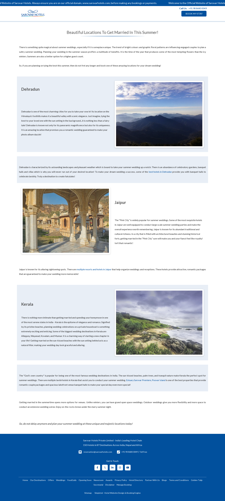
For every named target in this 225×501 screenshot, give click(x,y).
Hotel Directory (136, 480)
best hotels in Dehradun (160, 171)
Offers (51, 480)
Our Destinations (38, 480)
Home (25, 480)
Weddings (60, 480)
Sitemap (88, 493)
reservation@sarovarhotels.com (98, 452)
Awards (109, 480)
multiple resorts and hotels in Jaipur (94, 269)
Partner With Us (152, 480)
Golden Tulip (196, 480)
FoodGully (71, 480)
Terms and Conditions (179, 480)
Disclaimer (110, 484)
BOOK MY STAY (194, 13)
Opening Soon (85, 480)
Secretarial (98, 484)
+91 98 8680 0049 (198, 8)
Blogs (164, 480)
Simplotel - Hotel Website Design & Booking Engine (118, 493)
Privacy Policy (121, 480)
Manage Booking (124, 484)
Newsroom (98, 480)
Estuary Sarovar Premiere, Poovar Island (145, 380)
